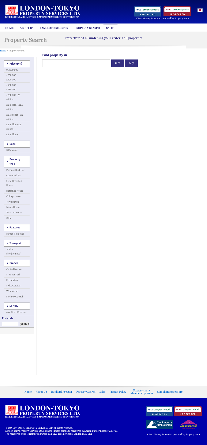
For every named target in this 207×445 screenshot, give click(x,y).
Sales (110, 28)
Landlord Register (54, 28)
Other (9, 218)
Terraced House (14, 212)
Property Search (87, 28)
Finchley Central (14, 296)
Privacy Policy (118, 392)
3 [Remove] (12, 150)
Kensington (12, 280)
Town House (12, 201)
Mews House (13, 207)
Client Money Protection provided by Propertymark (162, 18)
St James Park (13, 274)
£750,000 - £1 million (13, 97)
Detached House (14, 190)
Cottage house (13, 196)
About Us (26, 28)
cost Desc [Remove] (16, 312)
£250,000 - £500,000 (11, 77)
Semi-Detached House (14, 183)
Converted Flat (13, 175)
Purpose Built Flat (15, 170)
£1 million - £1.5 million (14, 107)
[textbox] (76, 63)
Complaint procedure (169, 392)
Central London (14, 269)
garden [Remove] (15, 233)
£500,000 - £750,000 (11, 87)
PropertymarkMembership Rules (141, 392)
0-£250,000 (12, 69)
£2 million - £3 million (13, 126)
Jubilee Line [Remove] (13, 251)
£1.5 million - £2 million (14, 117)
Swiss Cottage (13, 285)
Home (9, 28)
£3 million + (12, 134)
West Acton (12, 291)
